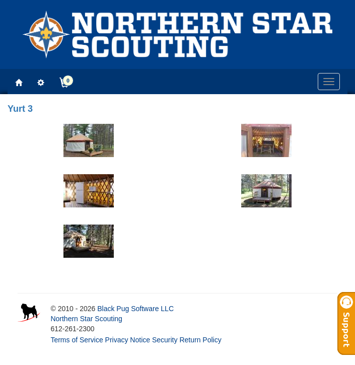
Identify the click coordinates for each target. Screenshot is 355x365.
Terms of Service (76, 340)
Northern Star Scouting (86, 319)
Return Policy (200, 340)
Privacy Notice (127, 340)
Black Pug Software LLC (135, 309)
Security (165, 340)
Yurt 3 (20, 109)
